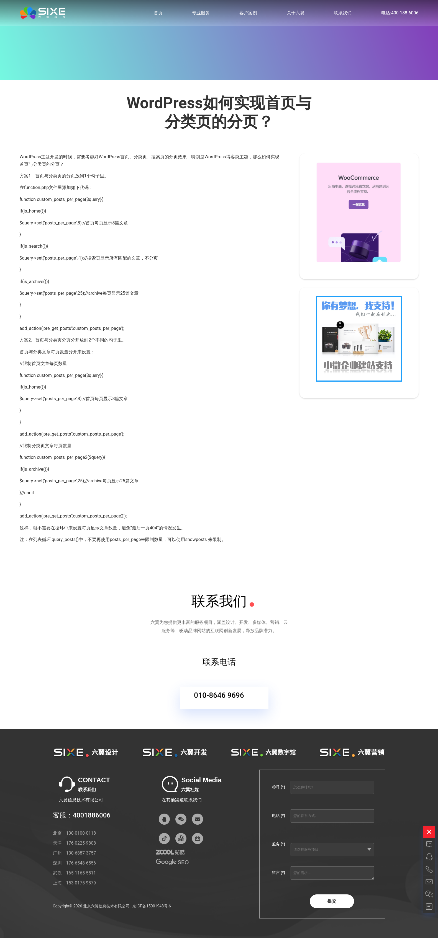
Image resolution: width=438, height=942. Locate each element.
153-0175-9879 (81, 888)
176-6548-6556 (81, 868)
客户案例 (248, 13)
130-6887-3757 (81, 858)
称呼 (278, 792)
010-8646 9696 (219, 701)
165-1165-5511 (81, 878)
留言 (278, 877)
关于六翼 (295, 13)
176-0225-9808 (81, 848)
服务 (278, 849)
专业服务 (201, 13)
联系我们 (343, 13)
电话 (278, 820)
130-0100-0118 (81, 838)
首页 (158, 13)
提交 (331, 906)
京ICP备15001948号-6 (151, 911)
